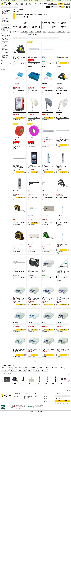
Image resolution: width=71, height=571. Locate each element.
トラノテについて (63, 395)
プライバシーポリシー (27, 397)
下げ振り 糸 (26, 367)
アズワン (44, 31)
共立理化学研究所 (38, 31)
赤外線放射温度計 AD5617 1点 (47, 166)
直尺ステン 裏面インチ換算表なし (47, 139)
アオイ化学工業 (4, 58)
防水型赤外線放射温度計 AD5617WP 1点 (19, 192)
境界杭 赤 (21, 367)
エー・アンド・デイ (23, 34)
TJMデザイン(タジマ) (51, 31)
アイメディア (4, 54)
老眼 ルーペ (62, 367)
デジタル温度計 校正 (13, 370)
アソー (3, 51)
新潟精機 (29, 34)
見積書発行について (47, 398)
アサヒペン (3, 41)
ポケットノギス (30, 217)
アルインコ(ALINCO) (5, 45)
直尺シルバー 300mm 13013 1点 (62, 57)
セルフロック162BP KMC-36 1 (18, 244)
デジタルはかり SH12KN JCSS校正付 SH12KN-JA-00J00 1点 (48, 324)
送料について (46, 396)
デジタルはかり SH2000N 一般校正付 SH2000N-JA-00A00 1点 (19, 299)
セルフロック (15, 217)
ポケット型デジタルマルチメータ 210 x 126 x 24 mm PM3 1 (19, 112)
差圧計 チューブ (44, 370)
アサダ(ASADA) (4, 55)
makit (36, 396)
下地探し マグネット (4, 370)
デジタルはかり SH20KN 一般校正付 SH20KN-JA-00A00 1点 (62, 350)
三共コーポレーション (24, 31)
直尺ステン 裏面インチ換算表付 (32, 57)
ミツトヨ (34, 34)
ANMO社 (3, 66)
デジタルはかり (44, 271)
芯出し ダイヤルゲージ (54, 367)
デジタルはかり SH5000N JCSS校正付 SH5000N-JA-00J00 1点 (19, 324)
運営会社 (25, 398)
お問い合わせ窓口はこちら (62, 400)
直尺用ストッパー (44, 217)
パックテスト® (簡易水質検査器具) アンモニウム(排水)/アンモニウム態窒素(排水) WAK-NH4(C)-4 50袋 (48, 85)
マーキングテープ (16, 139)
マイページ (41, 3)
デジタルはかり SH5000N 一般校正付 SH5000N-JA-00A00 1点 (34, 350)
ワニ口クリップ (15, 367)
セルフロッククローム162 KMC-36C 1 (62, 192)
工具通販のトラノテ (15, 9)
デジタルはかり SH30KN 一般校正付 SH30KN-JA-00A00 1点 (34, 299)
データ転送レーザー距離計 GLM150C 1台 (34, 167)
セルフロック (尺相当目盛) (46, 244)
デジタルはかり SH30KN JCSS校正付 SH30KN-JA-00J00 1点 (62, 324)
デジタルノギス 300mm (22, 370)
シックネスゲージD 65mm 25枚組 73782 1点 (47, 112)
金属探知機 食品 (33, 367)
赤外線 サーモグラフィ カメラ (6, 367)
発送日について (46, 397)
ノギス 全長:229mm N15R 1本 (18, 271)
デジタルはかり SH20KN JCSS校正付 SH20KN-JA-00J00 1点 (48, 350)
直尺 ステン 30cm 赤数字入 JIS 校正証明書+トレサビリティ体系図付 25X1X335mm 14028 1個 (19, 167)
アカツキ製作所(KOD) (5, 64)
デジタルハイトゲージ (37, 370)
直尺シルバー (44, 57)
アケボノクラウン (4, 48)
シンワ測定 (31, 31)
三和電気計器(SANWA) (61, 31)
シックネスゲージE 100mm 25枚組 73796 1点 (33, 112)
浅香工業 (3, 42)
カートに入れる (20, 117)
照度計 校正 (47, 367)
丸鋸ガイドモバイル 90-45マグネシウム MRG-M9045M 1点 (62, 272)
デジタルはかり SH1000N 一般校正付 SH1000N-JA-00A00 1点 (19, 350)
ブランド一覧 (16, 396)
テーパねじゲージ (40, 367)
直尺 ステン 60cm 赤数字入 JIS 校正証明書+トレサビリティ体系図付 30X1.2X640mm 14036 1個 (62, 140)
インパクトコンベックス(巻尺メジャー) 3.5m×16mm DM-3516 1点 (19, 58)
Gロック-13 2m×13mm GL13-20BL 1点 (61, 85)
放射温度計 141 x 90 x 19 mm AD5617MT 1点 (61, 167)
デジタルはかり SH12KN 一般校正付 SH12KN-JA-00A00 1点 (48, 299)
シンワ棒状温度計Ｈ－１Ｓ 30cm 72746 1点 (61, 245)
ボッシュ (68, 31)
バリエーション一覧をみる (20, 63)
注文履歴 (45, 3)
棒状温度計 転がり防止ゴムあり (61, 217)
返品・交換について (47, 401)
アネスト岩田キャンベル (5, 44)
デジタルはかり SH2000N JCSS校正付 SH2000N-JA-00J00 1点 (62, 299)
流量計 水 (30, 370)
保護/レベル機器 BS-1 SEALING (33, 271)
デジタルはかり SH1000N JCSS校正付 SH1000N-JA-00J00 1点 (34, 324)
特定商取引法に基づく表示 (28, 396)
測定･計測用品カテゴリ (23, 14)
